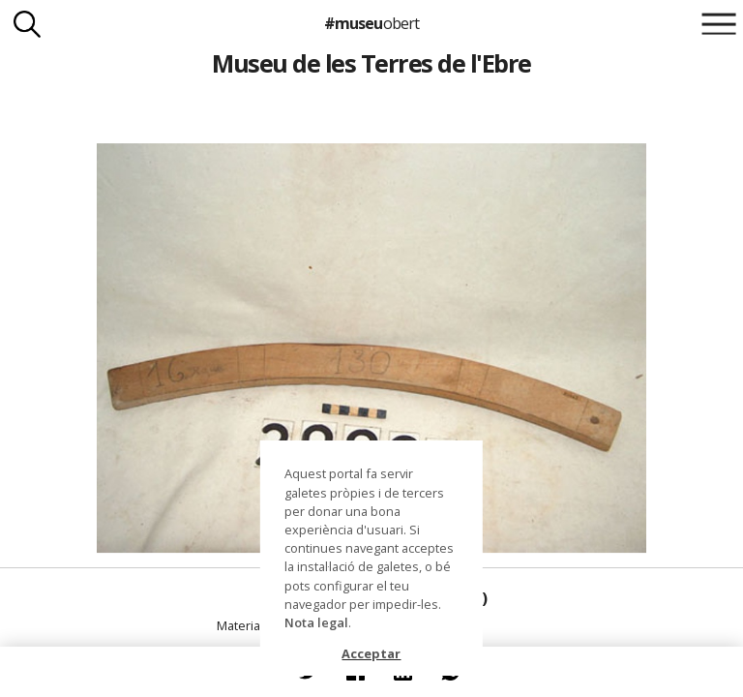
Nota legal (316, 622)
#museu (371, 23)
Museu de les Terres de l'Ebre (371, 62)
